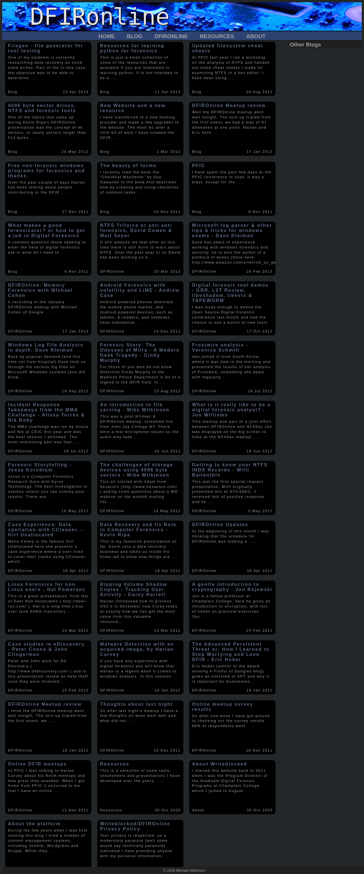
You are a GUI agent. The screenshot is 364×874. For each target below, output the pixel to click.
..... (33, 78)
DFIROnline (171, 36)
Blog (134, 36)
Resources (217, 36)
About (256, 36)
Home (106, 36)
